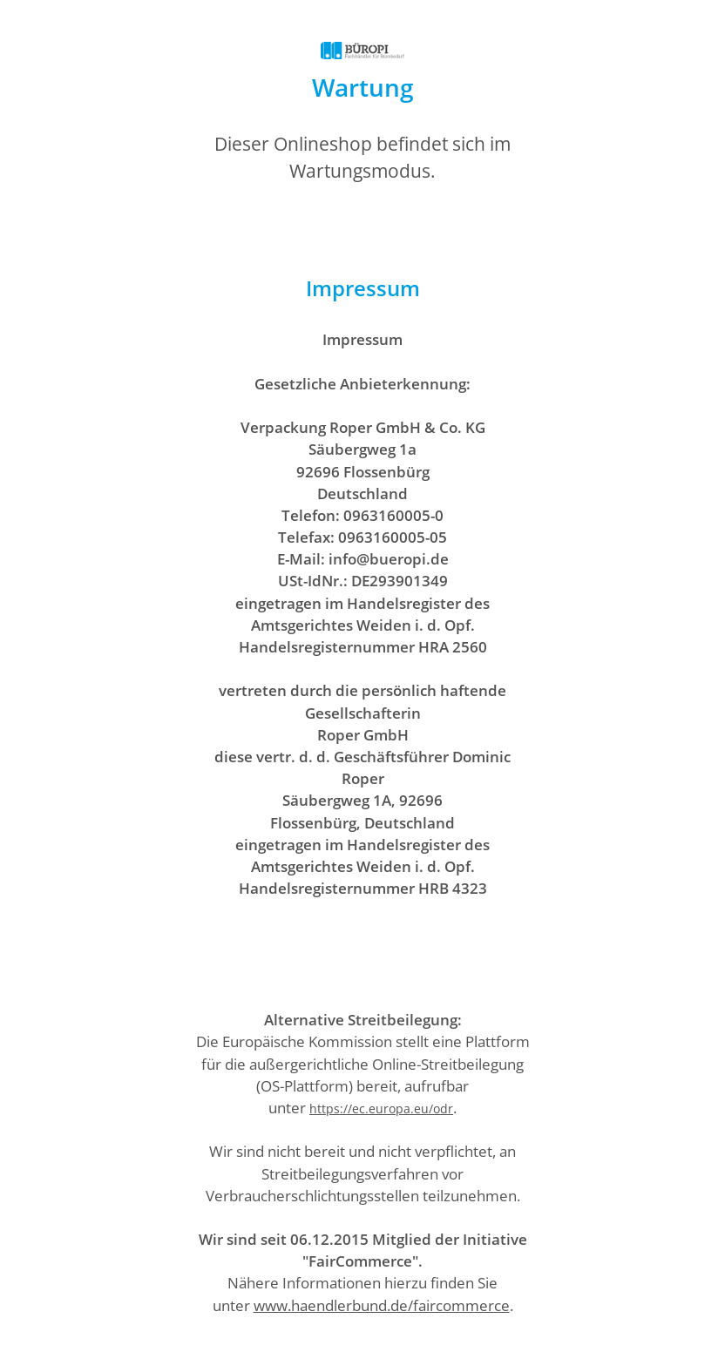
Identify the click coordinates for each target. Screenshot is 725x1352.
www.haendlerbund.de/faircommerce (382, 1305)
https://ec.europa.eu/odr (381, 1108)
